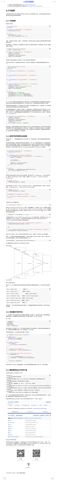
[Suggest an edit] (55, 1)
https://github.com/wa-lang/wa (28, 4)
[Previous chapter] (4, 478)
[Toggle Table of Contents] (1, 1)
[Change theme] (4, 1)
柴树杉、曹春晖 (16, 473)
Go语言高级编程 (28, 1)
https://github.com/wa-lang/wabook (34, 6)
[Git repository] (53, 1)
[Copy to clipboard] (50, 26)
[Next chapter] (52, 478)
